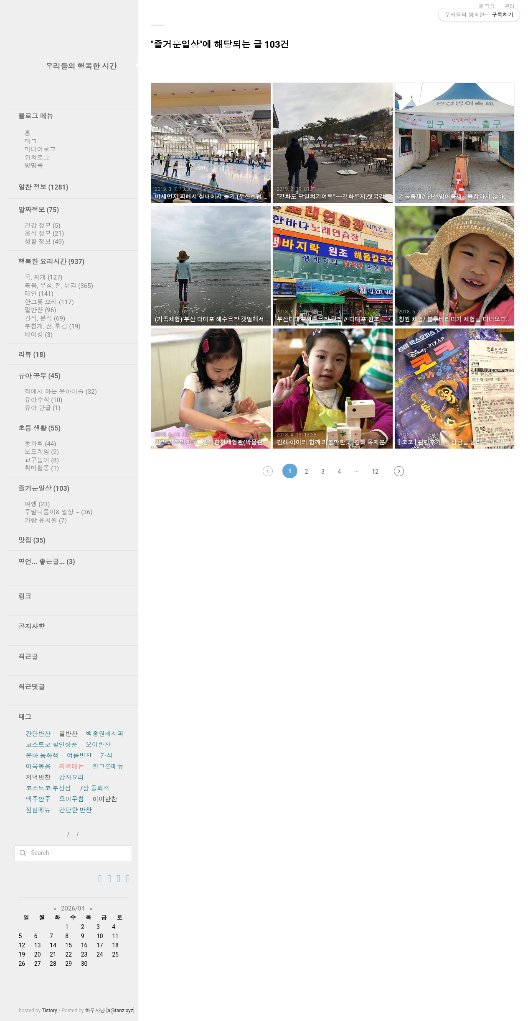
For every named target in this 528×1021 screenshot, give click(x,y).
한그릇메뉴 (108, 766)
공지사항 (31, 627)
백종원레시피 (105, 734)
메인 (39, 294)
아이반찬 (104, 799)
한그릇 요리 (49, 302)
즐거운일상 (44, 489)
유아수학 (44, 400)
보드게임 (42, 452)
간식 (106, 755)
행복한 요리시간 (51, 262)
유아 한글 (43, 408)
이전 (268, 471)
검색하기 (23, 853)
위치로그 (37, 158)
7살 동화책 (94, 788)
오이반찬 (98, 745)
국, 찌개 (44, 277)
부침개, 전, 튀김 (53, 326)
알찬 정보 (43, 187)
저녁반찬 (38, 777)
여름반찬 (79, 755)
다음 (399, 471)
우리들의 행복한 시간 (81, 66)
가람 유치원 (46, 520)
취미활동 (42, 468)
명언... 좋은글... (46, 562)
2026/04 (73, 908)
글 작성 (487, 6)
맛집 (32, 540)
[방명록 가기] (109, 879)
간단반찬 (38, 734)
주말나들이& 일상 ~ (59, 512)
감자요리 (71, 777)
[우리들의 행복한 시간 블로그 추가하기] (118, 879)
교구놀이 (42, 460)
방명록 (34, 165)
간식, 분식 (45, 318)
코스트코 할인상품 (52, 745)
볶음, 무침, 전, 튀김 (59, 286)
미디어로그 (40, 149)
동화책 (40, 444)
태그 (31, 141)
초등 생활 (39, 428)
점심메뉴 (38, 810)
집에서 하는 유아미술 (61, 391)
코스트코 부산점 (48, 788)
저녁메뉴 (71, 766)
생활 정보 (44, 242)
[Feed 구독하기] (128, 879)
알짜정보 (38, 210)
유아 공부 (39, 376)
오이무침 (71, 799)
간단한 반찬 (75, 810)
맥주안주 (38, 799)
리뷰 (32, 355)
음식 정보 (44, 233)
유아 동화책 (42, 755)
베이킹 (39, 335)
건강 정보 (43, 225)
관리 (510, 6)
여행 (37, 504)
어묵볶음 (38, 766)
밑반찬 (40, 310)
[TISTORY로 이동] (100, 879)
